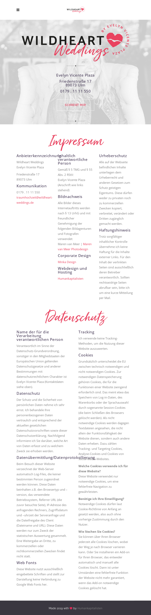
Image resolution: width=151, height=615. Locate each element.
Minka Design (67, 262)
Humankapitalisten (70, 278)
